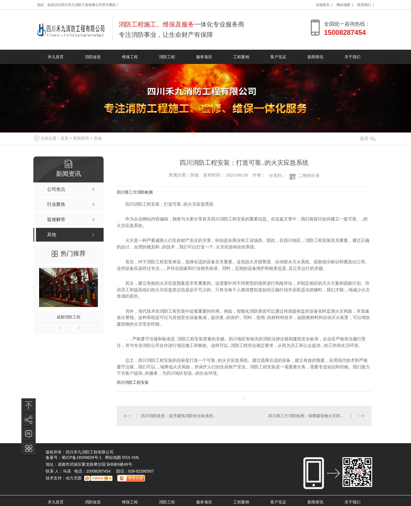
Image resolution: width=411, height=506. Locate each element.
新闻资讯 (315, 57)
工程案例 (241, 57)
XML (135, 457)
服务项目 (204, 57)
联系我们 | (365, 5)
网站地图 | (345, 5)
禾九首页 (56, 57)
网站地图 (113, 457)
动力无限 (74, 478)
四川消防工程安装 (133, 382)
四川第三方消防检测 (135, 192)
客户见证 (278, 57)
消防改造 (93, 57)
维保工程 (130, 57)
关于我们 (352, 57)
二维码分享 (309, 175)
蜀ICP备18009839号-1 (82, 457)
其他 (98, 138)
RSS (127, 457)
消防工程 (167, 57)
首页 (64, 138)
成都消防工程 (68, 317)
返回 (367, 138)
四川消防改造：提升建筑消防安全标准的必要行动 (180, 415)
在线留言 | (324, 5)
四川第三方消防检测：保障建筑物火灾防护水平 (310, 415)
